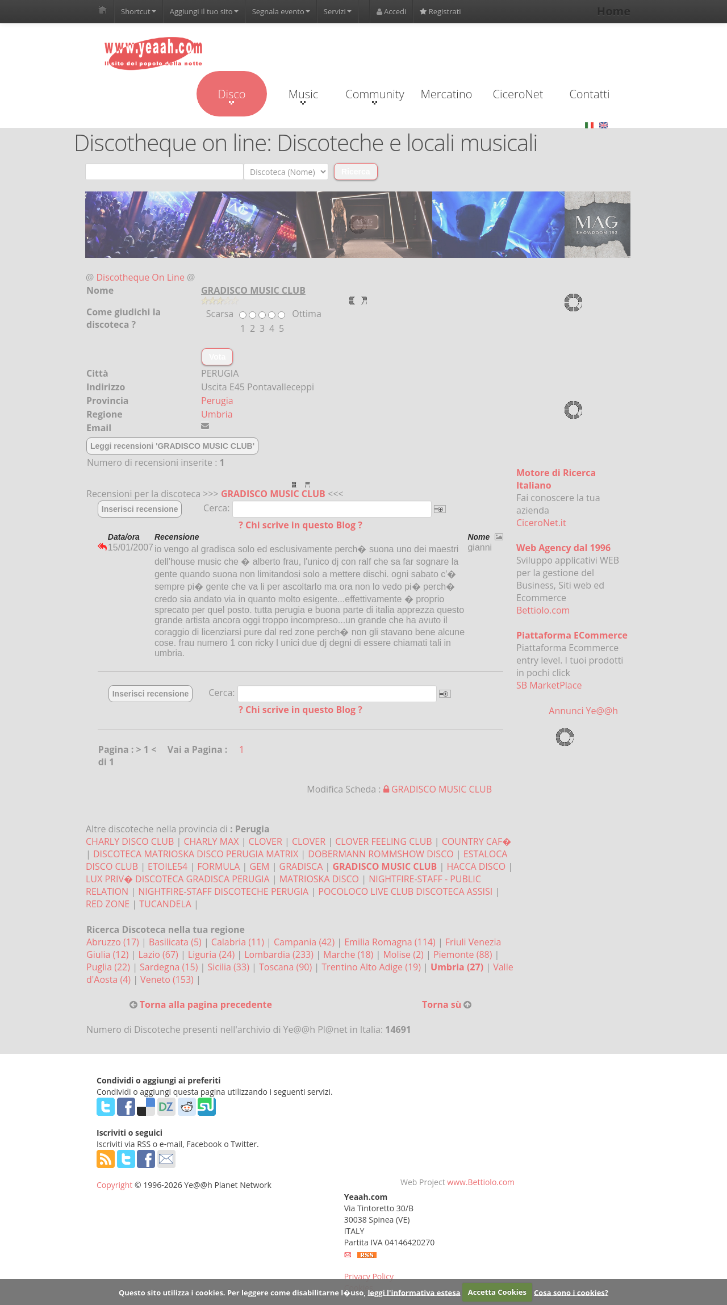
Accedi (392, 11)
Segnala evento (281, 11)
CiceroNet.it (541, 522)
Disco (231, 95)
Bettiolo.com (543, 610)
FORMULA (218, 866)
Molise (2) (404, 954)
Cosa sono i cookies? (571, 1292)
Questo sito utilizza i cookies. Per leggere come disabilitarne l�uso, (242, 1292)
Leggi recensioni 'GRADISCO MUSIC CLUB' (172, 446)
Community (374, 95)
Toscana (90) (286, 967)
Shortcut (138, 11)
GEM (260, 866)
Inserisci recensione (140, 509)
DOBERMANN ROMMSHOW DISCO (380, 854)
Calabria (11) (238, 942)
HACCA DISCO (475, 866)
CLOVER (265, 841)
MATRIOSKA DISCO (319, 879)
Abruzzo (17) (113, 942)
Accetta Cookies (497, 1292)
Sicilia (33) (229, 967)
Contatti (589, 94)
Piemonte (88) (464, 954)
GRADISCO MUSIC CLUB (273, 493)
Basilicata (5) (176, 942)
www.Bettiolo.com (481, 1182)
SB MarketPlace (549, 685)
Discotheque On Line (141, 277)
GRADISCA (301, 866)
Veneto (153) (168, 979)
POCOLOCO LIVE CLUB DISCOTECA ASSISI (405, 891)
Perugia (217, 400)
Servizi (338, 11)
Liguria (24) (212, 954)
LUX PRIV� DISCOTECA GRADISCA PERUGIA (178, 879)
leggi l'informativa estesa (413, 1292)
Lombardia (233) (280, 954)
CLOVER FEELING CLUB (383, 841)
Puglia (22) (109, 967)
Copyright (114, 1184)
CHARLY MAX (211, 841)
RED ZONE (107, 904)
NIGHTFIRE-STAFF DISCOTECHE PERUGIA (223, 891)
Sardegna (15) (170, 967)
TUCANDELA (165, 904)
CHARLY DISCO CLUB (130, 841)
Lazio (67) (159, 954)
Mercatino (447, 94)
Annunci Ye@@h (583, 710)
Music (303, 95)
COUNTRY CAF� (476, 841)
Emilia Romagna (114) (391, 942)
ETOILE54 (167, 866)
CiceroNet (517, 94)
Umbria (217, 414)
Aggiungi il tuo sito (204, 11)
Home (613, 11)
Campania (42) (305, 942)
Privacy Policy (369, 1276)
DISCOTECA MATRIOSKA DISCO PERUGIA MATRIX (195, 854)
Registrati (440, 11)
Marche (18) (349, 954)
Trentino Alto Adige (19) (372, 967)
